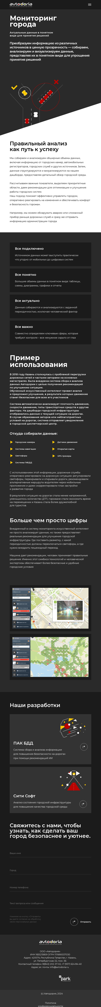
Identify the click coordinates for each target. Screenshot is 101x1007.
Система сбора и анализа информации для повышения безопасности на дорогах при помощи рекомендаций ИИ (39, 754)
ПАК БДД (23, 743)
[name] (50, 853)
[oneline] (50, 870)
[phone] (50, 887)
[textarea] (50, 905)
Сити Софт (24, 795)
